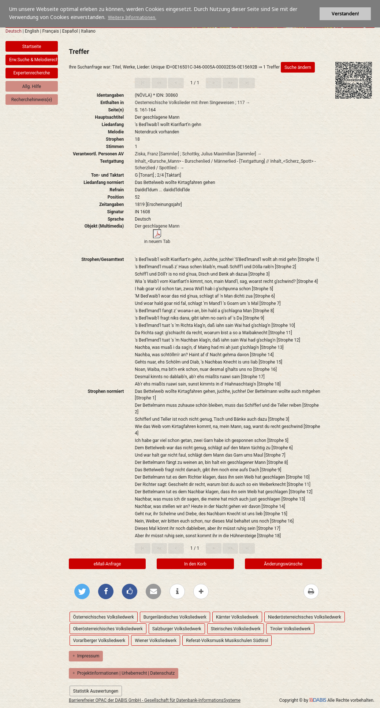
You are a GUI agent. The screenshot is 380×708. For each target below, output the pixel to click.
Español (70, 31)
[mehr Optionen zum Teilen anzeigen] (201, 591)
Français (50, 31)
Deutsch (13, 31)
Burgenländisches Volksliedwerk (175, 617)
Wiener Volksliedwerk (155, 640)
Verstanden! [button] (345, 14)
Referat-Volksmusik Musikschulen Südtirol (227, 640)
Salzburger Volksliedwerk (176, 628)
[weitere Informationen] (177, 591)
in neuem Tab (157, 241)
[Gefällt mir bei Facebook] (129, 591)
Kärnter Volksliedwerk (237, 617)
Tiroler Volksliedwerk (290, 628)
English (32, 31)
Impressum (85, 656)
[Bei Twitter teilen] (82, 591)
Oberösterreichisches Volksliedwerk (108, 628)
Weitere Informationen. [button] (132, 17)
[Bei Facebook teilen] (105, 591)
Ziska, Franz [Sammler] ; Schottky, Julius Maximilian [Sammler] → (198, 153)
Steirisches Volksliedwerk (236, 628)
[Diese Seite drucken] (311, 591)
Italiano (88, 31)
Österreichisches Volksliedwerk (103, 617)
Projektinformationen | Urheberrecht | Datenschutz (123, 673)
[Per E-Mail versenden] (153, 591)
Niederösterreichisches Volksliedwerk (304, 617)
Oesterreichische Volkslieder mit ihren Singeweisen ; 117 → (192, 102)
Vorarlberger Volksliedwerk (99, 640)
